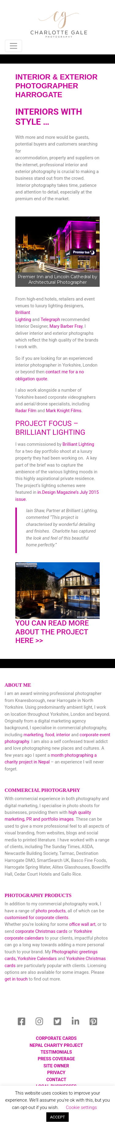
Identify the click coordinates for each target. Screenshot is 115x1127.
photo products (51, 911)
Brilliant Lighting (78, 444)
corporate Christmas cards (42, 931)
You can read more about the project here (52, 632)
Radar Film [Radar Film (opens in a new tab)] (25, 410)
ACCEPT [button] (57, 1117)
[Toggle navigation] (13, 46)
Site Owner (56, 1066)
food (49, 734)
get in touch (16, 979)
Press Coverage (56, 1059)
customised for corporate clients (36, 917)
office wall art (82, 924)
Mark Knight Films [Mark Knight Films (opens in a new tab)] (64, 410)
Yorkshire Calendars (37, 958)
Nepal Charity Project (56, 1045)
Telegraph (50, 319)
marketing (33, 734)
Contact (56, 1079)
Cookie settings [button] (81, 1107)
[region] (57, 251)
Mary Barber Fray (65, 326)
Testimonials (56, 1052)
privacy (56, 1072)
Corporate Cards (56, 1038)
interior (63, 734)
